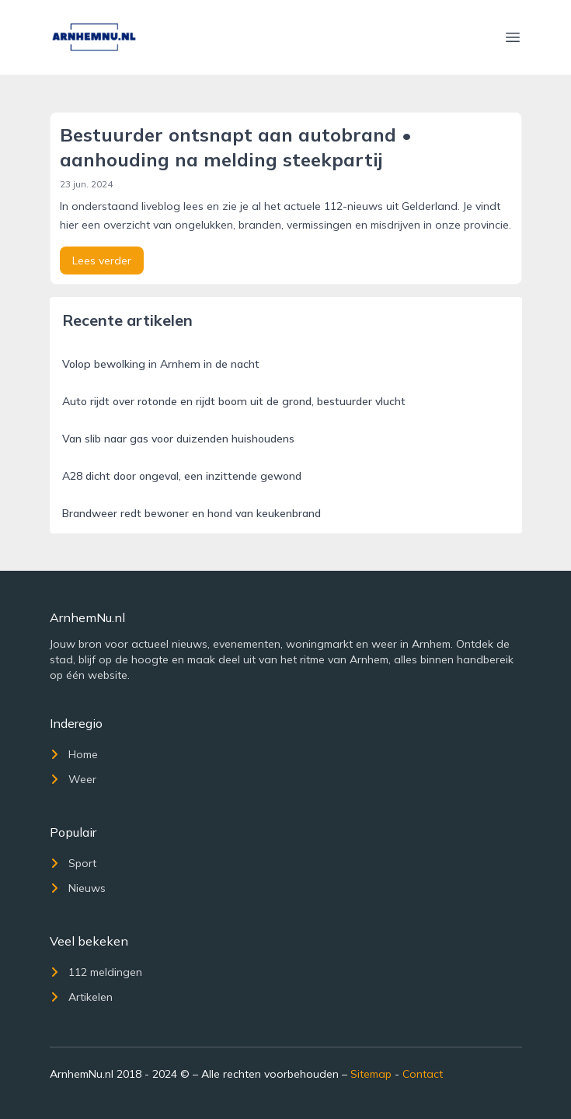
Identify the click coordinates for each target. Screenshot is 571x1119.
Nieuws (78, 888)
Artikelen (81, 997)
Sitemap (371, 1074)
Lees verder (101, 261)
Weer (73, 779)
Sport (73, 863)
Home (74, 754)
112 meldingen (96, 972)
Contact (422, 1074)
